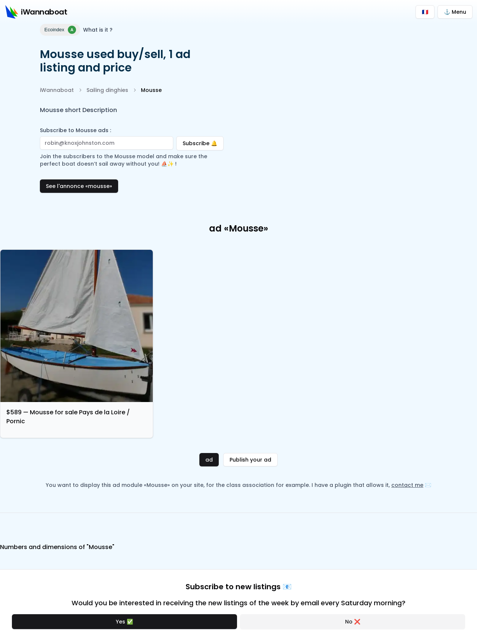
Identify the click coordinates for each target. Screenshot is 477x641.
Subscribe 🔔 (203, 141)
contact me (407, 485)
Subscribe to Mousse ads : (75, 130)
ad (209, 459)
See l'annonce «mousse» (79, 186)
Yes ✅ (124, 621)
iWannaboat (57, 90)
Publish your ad (250, 459)
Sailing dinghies (107, 90)
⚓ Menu (455, 12)
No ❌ (352, 621)
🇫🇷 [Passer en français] (425, 12)
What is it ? (98, 30)
